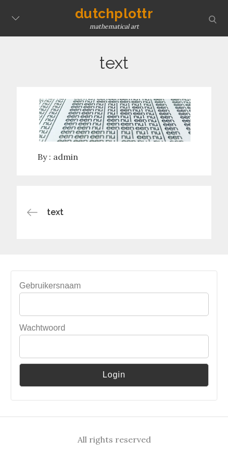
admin (65, 157)
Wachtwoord (42, 327)
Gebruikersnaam (50, 285)
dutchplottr (114, 13)
